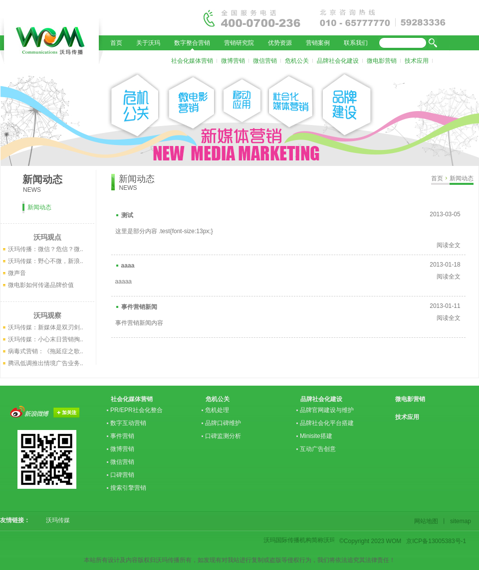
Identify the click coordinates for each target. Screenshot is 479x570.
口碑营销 (122, 474)
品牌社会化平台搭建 (327, 423)
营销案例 (318, 42)
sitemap (459, 521)
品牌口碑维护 (223, 423)
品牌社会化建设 (338, 60)
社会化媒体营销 (192, 60)
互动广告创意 (318, 448)
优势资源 (280, 42)
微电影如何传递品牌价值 (41, 285)
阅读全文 (449, 245)
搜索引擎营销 (128, 487)
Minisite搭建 (316, 435)
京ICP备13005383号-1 (436, 541)
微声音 (17, 273)
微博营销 (233, 60)
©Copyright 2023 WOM (370, 541)
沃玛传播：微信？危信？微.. (45, 249)
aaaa (128, 265)
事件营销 (122, 435)
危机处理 (217, 410)
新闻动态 (462, 178)
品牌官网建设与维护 (327, 410)
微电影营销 (382, 60)
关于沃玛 (148, 42)
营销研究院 (239, 42)
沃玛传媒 (55, 520)
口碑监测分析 (223, 435)
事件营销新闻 (139, 306)
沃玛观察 (47, 315)
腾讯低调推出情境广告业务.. (45, 363)
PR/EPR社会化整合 (136, 410)
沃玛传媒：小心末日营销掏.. (45, 339)
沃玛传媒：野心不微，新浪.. (45, 261)
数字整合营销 (192, 42)
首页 (116, 42)
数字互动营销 (128, 423)
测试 (127, 215)
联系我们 (356, 42)
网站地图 (427, 521)
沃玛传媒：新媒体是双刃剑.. (45, 327)
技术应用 (417, 60)
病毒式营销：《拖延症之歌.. (45, 351)
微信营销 (265, 60)
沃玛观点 (47, 237)
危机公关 (297, 60)
